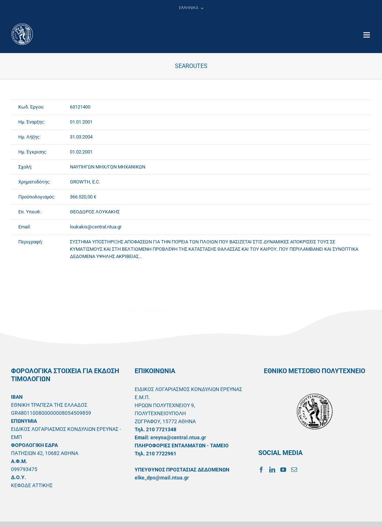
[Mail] (294, 470)
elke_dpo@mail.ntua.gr (162, 478)
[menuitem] (191, 8)
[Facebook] (261, 470)
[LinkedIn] (272, 470)
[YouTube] (283, 470)
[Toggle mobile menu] (367, 35)
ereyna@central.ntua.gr (178, 437)
